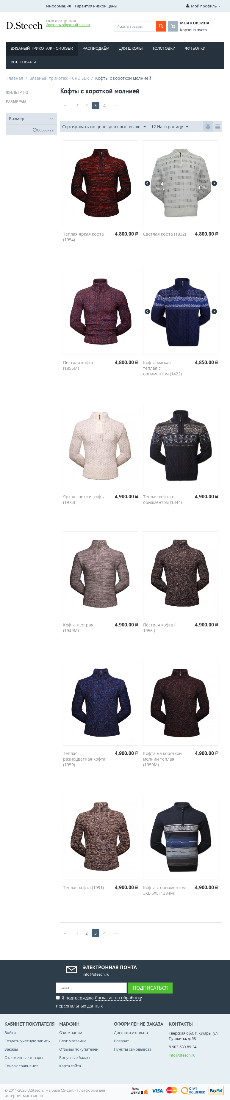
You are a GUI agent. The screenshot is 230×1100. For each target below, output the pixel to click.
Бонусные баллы (74, 1057)
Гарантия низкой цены (96, 6)
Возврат (121, 1040)
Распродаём (96, 48)
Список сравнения (21, 1065)
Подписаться (150, 988)
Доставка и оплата (131, 1032)
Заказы (11, 1049)
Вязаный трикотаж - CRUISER (42, 48)
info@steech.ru (182, 1055)
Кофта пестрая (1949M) (78, 627)
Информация (58, 6)
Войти (10, 1032)
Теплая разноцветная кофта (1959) (84, 758)
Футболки (195, 48)
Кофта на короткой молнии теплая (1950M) (162, 758)
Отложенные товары (23, 1057)
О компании (70, 1032)
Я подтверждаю (99, 1001)
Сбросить (45, 130)
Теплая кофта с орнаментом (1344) (162, 499)
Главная (15, 78)
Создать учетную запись (27, 1040)
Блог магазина (72, 1040)
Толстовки (164, 48)
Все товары (23, 62)
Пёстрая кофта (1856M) (78, 365)
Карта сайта (70, 1065)
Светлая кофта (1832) (164, 234)
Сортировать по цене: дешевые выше (104, 127)
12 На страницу (169, 127)
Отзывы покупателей (78, 1049)
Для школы (131, 48)
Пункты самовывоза (132, 1049)
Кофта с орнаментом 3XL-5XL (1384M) (164, 890)
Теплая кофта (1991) (83, 887)
